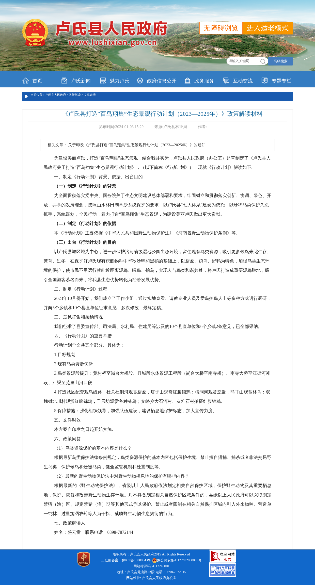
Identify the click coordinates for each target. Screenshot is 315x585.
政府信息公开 (156, 80)
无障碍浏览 (221, 28)
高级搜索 (280, 61)
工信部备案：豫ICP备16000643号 (126, 560)
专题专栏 (276, 80)
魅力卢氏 (114, 80)
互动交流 (238, 80)
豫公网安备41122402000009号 (177, 560)
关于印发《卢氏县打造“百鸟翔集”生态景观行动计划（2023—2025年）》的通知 (136, 145)
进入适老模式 (268, 28)
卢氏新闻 (76, 80)
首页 (32, 80)
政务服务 (199, 80)
